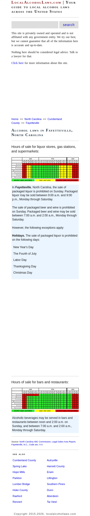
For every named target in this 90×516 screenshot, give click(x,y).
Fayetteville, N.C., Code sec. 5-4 (27, 444)
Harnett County (56, 466)
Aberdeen (53, 496)
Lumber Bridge (21, 484)
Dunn (50, 490)
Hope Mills (19, 472)
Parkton (17, 478)
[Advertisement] (45, 91)
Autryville (52, 460)
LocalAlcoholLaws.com (36, 2)
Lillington (52, 478)
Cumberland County (24, 460)
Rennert (17, 501)
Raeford (17, 496)
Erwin (50, 472)
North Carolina (33, 119)
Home (15, 119)
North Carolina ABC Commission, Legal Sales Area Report (47, 441)
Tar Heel (52, 501)
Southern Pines (56, 484)
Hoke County (20, 490)
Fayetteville (32, 122)
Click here (18, 63)
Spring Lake (20, 466)
